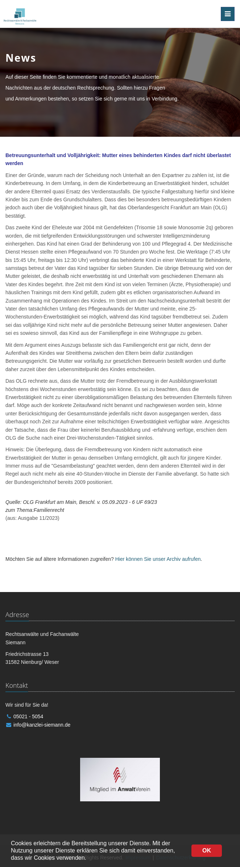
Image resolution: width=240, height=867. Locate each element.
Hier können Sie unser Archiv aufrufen (158, 559)
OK (206, 850)
